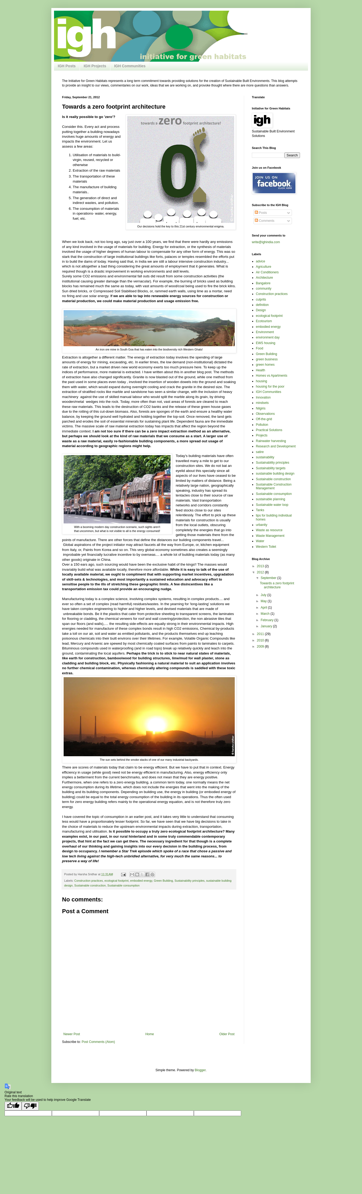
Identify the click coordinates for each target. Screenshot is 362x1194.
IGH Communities (129, 66)
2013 (261, 566)
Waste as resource (269, 530)
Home (149, 1034)
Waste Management (270, 536)
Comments (264, 221)
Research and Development (276, 446)
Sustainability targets (271, 468)
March (266, 614)
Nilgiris (260, 408)
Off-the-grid (264, 419)
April (264, 607)
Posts (261, 213)
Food (259, 348)
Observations (265, 414)
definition (262, 305)
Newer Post (71, 1034)
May (264, 601)
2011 (261, 634)
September (269, 578)
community (263, 288)
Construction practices (88, 880)
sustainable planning (270, 499)
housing (261, 381)
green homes (265, 365)
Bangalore (263, 283)
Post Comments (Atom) (98, 1042)
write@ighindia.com (266, 242)
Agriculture (263, 267)
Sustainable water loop (272, 505)
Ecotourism (264, 321)
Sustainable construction (90, 885)
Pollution (262, 425)
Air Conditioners (267, 272)
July (264, 595)
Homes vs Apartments (271, 375)
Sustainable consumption (123, 885)
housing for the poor (270, 386)
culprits (261, 299)
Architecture (264, 277)
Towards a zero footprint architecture (277, 585)
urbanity (261, 525)
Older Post (226, 1034)
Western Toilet (266, 547)
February (267, 620)
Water (260, 541)
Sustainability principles (190, 880)
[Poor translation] (30, 1106)
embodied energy (141, 880)
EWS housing (265, 343)
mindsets (262, 403)
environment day (268, 337)
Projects (261, 435)
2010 (261, 640)
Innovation (263, 397)
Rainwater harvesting (271, 441)
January (267, 626)
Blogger (200, 1070)
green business (267, 359)
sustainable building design (275, 473)
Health (260, 370)
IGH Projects (95, 66)
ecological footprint (117, 880)
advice (260, 261)
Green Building (163, 880)
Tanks (260, 510)
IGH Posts (67, 66)
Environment (265, 332)
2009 (261, 646)
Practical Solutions (269, 430)
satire (260, 452)
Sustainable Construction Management (273, 486)
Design (261, 310)
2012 (261, 572)
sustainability (265, 457)
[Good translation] (13, 1106)
